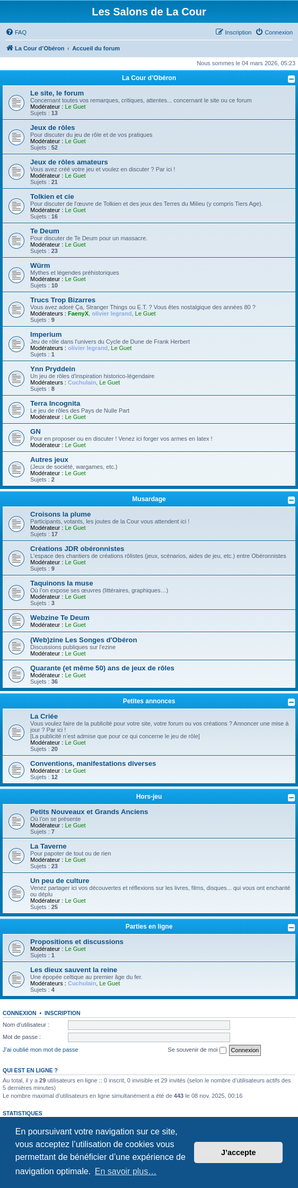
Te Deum (44, 231)
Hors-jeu (149, 796)
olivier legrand (112, 313)
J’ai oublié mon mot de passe (40, 1049)
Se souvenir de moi (197, 1050)
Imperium (46, 334)
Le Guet (75, 106)
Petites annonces (149, 701)
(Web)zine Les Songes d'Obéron (83, 640)
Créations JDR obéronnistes (77, 549)
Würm (40, 265)
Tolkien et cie (52, 196)
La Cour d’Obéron (149, 78)
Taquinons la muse (61, 583)
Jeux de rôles (52, 128)
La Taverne (48, 846)
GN (35, 431)
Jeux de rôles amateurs (69, 162)
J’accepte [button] (238, 1152)
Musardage (148, 499)
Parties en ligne (149, 926)
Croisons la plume (60, 514)
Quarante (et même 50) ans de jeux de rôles (102, 668)
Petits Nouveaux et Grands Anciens (89, 812)
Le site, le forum (57, 93)
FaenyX (78, 313)
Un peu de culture (59, 881)
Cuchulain (82, 382)
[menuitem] (16, 32)
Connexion (20, 1013)
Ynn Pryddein (52, 369)
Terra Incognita (55, 403)
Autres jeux (49, 460)
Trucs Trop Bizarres (62, 300)
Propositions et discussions (77, 942)
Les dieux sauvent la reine (73, 970)
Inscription (63, 1013)
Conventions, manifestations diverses (93, 763)
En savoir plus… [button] (126, 1171)
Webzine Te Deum (60, 618)
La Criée (44, 716)
